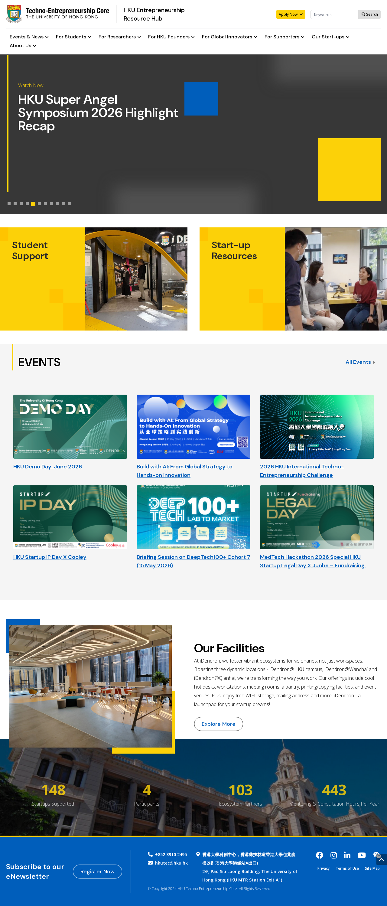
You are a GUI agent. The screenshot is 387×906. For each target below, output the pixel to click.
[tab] (9, 203)
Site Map (372, 868)
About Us (23, 45)
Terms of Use (347, 868)
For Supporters (284, 37)
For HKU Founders (171, 37)
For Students (73, 37)
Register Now (97, 871)
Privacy (323, 868)
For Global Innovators (229, 37)
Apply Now (291, 14)
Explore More (219, 724)
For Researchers (120, 37)
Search (370, 14)
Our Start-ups (331, 37)
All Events (360, 362)
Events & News (29, 37)
